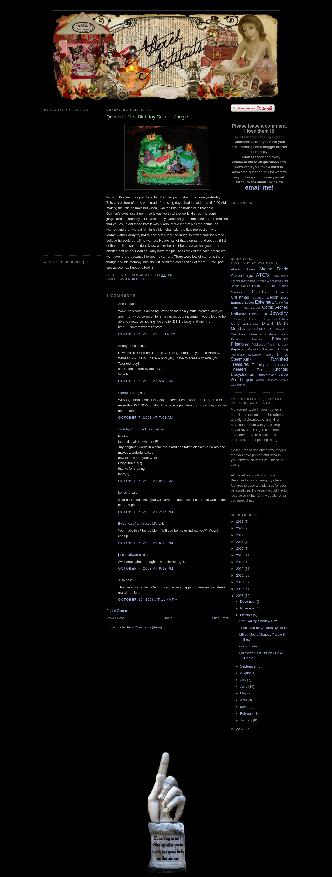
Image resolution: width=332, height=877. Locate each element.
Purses (252, 349)
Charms (282, 292)
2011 (240, 575)
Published (258, 344)
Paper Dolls (278, 334)
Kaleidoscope (239, 319)
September (249, 666)
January (246, 720)
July (243, 680)
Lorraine (124, 492)
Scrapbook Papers (260, 354)
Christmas (240, 297)
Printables (240, 344)
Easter (249, 302)
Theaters (239, 369)
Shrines (282, 354)
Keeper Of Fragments (263, 319)
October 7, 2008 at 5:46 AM (145, 381)
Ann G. (123, 304)
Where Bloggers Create (272, 379)
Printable (280, 339)
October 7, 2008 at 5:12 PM (145, 543)
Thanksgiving (280, 364)
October (246, 615)
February (247, 713)
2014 (240, 555)
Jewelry (278, 313)
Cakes (125, 279)
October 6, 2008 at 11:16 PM (147, 334)
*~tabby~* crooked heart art (138, 429)
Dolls (284, 297)
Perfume (257, 339)
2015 (240, 548)
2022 (240, 528)
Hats (253, 314)
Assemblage (242, 275)
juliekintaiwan (128, 555)
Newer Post (115, 618)
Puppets (237, 349)
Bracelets (270, 286)
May (243, 693)
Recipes (139, 279)
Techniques (260, 365)
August (246, 673)
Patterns (236, 339)
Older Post (220, 618)
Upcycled (239, 374)
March (245, 707)
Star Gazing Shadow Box (258, 621)
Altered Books (243, 269)
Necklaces (256, 329)
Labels (283, 319)
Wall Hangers (242, 380)
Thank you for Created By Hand (263, 628)
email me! (259, 187)
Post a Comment (119, 611)
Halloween (240, 313)
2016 (240, 542)
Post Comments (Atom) (144, 627)
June (244, 687)
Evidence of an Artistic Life (137, 523)
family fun (281, 302)
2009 (240, 589)
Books (235, 285)
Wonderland (238, 385)
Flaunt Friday (240, 307)
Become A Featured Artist (272, 281)
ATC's (263, 275)
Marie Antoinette (244, 324)
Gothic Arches (275, 307)
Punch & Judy (278, 344)
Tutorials (280, 369)
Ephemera (264, 302)
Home (168, 618)
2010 (240, 582)
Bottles (245, 285)
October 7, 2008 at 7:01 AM (145, 417)
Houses (263, 314)
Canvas (236, 292)
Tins (260, 369)
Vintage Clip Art (277, 374)
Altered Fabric (273, 269)
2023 (240, 521)
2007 (240, 729)
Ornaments (257, 334)
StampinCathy (128, 393)
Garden (256, 307)
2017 (240, 535)
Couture (258, 297)
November (248, 608)
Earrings (237, 302)
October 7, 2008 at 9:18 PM (145, 568)
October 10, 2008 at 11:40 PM (148, 599)
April (244, 700)
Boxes (256, 286)
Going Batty (248, 646)
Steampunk (241, 359)
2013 (240, 562)
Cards (259, 291)
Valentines (257, 375)
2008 (240, 596)
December (248, 602)
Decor (272, 297)
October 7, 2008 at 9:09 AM (145, 481)
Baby (276, 276)
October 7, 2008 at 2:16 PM (145, 512)
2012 (240, 569)
